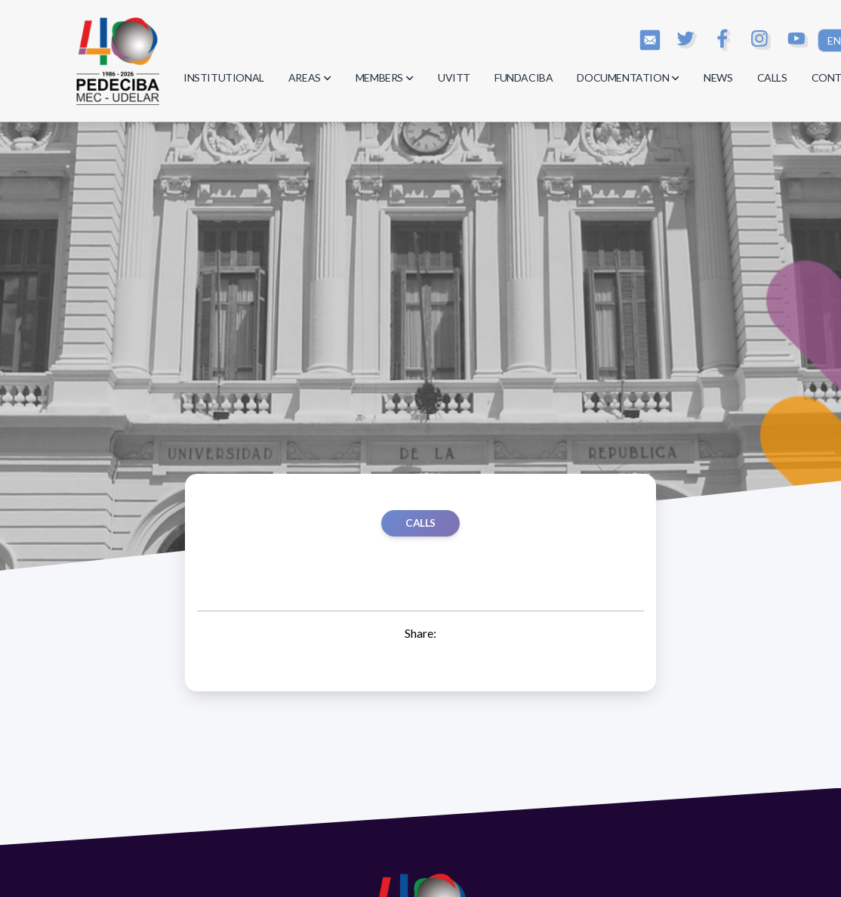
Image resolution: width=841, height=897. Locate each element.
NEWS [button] (718, 77)
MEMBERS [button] (385, 77)
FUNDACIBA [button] (523, 77)
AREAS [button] (309, 77)
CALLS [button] (772, 77)
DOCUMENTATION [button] (628, 77)
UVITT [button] (454, 77)
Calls (420, 523)
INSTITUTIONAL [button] (223, 77)
